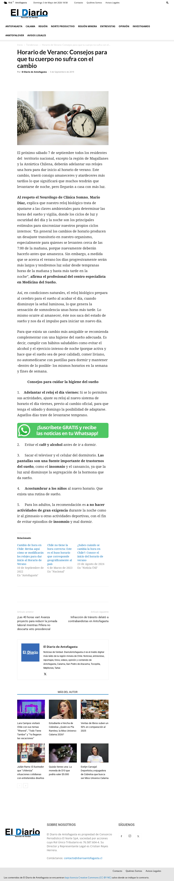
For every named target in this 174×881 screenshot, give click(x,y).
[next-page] (25, 785)
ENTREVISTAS (107, 26)
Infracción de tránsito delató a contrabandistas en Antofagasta (88, 619)
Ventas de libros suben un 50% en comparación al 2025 (94, 727)
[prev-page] (19, 785)
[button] (167, 2)
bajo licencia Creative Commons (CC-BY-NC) (88, 877)
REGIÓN (43, 26)
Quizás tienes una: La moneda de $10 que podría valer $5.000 (60, 770)
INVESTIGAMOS (141, 26)
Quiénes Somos (94, 2)
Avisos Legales (112, 2)
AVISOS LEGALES (36, 35)
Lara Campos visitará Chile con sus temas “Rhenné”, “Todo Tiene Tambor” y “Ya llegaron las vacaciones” (29, 731)
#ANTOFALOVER (14, 35)
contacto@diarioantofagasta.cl (83, 858)
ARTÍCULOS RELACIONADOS (36, 691)
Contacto (78, 2)
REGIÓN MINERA (87, 26)
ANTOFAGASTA (13, 26)
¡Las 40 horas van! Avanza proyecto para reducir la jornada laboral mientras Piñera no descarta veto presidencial (37, 623)
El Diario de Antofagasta (34, 71)
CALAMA (30, 26)
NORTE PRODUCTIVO (63, 26)
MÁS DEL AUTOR (68, 691)
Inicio (20, 44)
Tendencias (32, 44)
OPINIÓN (124, 26)
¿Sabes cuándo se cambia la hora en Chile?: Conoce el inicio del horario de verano (90, 553)
